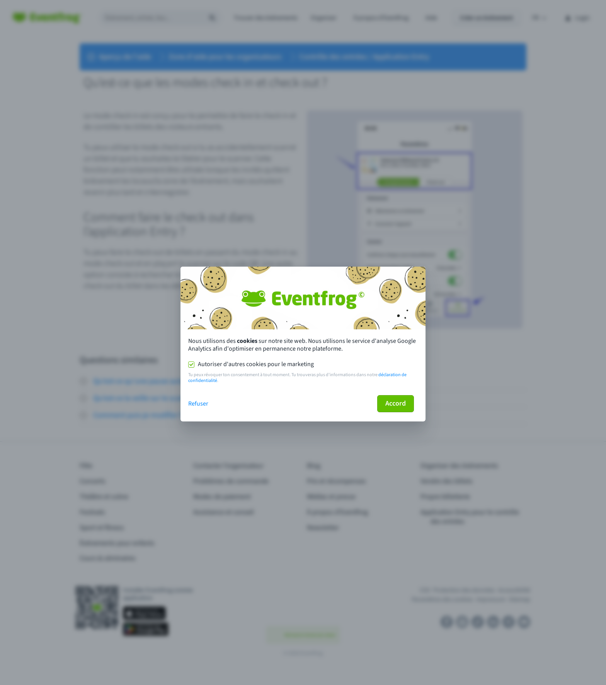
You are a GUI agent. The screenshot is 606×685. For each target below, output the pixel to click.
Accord (395, 403)
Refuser (198, 404)
